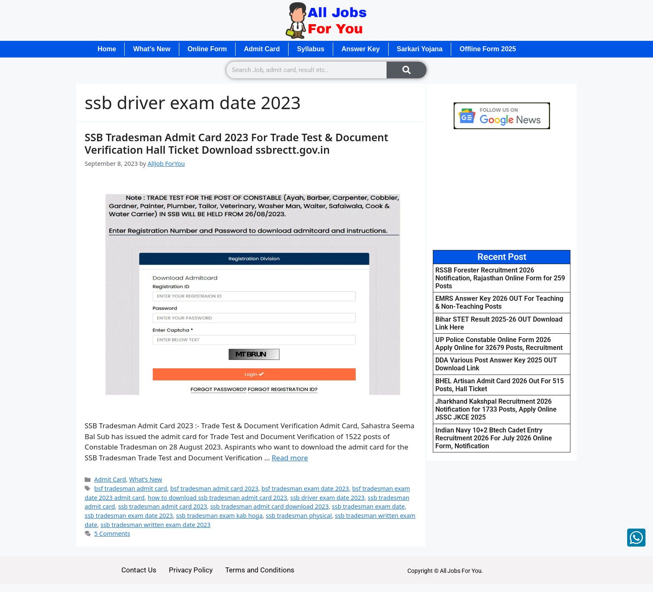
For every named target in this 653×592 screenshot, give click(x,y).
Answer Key (361, 48)
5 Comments (112, 533)
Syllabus (310, 48)
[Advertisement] (501, 189)
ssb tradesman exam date (368, 506)
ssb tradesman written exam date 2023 (155, 525)
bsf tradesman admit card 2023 (214, 488)
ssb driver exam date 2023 (327, 498)
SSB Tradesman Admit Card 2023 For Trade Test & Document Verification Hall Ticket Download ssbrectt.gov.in (236, 143)
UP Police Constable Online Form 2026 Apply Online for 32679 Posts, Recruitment (499, 344)
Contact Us (138, 570)
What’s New (151, 48)
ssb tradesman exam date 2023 (129, 516)
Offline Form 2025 (488, 48)
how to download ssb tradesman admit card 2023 (217, 498)
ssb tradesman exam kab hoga (219, 516)
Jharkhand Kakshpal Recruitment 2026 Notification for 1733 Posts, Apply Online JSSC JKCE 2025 (496, 409)
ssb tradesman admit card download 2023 (269, 506)
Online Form (207, 48)
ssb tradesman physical (299, 516)
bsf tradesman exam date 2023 (305, 488)
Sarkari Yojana (420, 48)
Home (107, 48)
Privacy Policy (191, 570)
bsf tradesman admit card (130, 488)
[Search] (407, 70)
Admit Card (262, 48)
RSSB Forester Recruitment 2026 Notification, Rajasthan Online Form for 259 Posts (500, 278)
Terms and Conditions (259, 570)
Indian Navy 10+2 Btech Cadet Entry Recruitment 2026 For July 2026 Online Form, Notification (493, 438)
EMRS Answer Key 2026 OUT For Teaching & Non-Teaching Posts (499, 302)
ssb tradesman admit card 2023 (162, 506)
